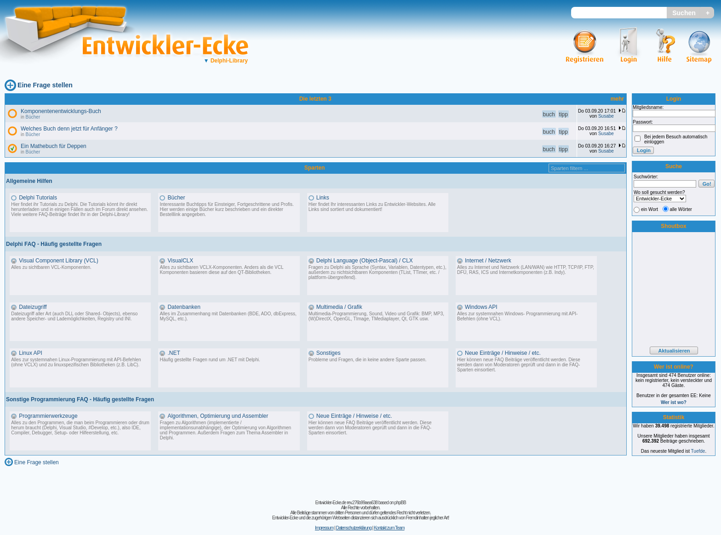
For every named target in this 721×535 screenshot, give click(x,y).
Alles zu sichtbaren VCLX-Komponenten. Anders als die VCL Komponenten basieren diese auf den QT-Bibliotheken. (221, 270)
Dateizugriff (32, 307)
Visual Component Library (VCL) (58, 260)
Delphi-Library (225, 60)
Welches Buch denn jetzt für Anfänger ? (69, 128)
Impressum (324, 527)
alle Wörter (681, 209)
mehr (617, 99)
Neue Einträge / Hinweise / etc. (503, 353)
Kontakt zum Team (389, 527)
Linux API (30, 353)
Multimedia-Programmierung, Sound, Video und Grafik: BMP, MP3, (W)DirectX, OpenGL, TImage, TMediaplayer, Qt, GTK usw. (376, 316)
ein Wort (649, 209)
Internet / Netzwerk (488, 260)
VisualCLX (180, 260)
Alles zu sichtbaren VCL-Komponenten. (51, 267)
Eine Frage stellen (45, 85)
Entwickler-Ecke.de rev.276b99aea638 (346, 502)
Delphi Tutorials (38, 197)
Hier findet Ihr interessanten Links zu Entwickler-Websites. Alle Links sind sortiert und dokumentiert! (372, 207)
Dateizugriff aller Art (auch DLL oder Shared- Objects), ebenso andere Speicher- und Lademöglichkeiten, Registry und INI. (74, 316)
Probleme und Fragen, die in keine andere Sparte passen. (368, 359)
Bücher (33, 117)
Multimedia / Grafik (339, 307)
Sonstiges (328, 353)
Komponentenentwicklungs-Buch (61, 111)
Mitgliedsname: (648, 107)
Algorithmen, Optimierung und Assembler (217, 416)
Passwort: (643, 122)
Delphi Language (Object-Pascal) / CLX (364, 260)
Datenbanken (183, 307)
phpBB (400, 502)
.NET (173, 353)
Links (322, 197)
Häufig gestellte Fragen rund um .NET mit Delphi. (210, 359)
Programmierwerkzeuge (48, 416)
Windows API (481, 307)
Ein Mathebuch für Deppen (53, 146)
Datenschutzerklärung (353, 527)
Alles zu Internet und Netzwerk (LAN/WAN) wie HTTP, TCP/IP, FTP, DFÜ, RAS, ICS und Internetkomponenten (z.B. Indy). (525, 270)
